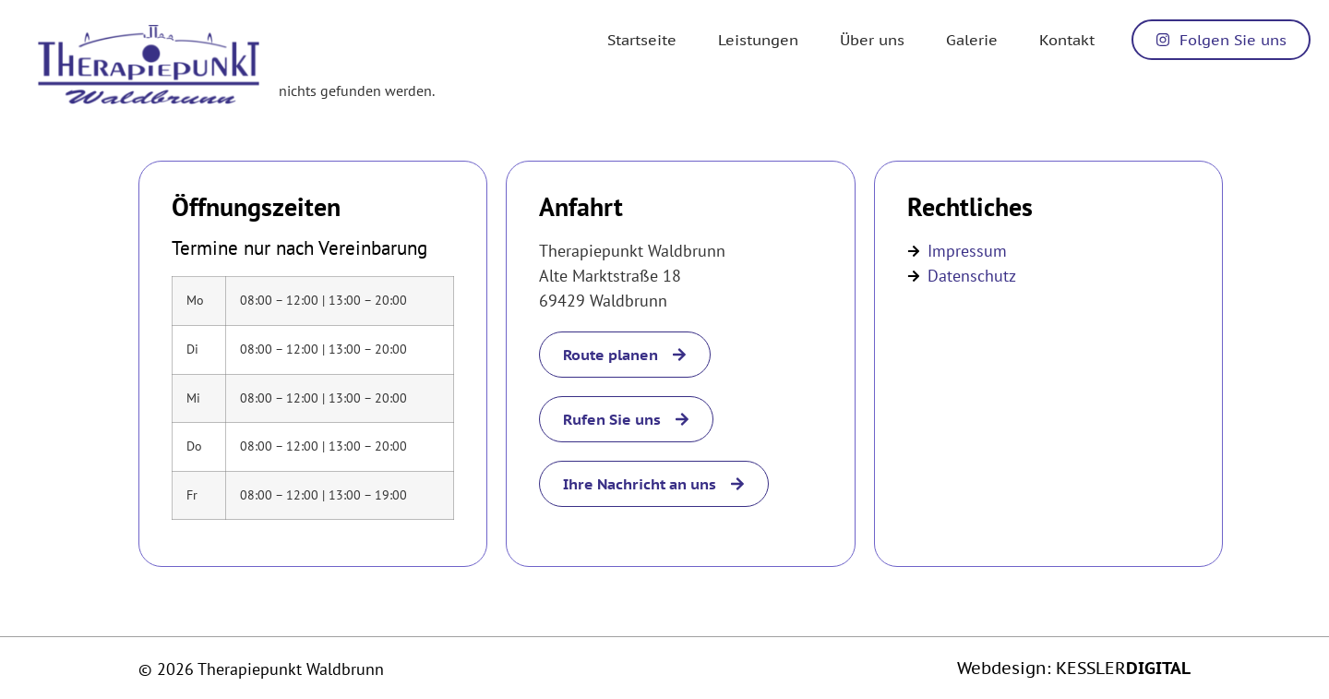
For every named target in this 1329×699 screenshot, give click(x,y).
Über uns (872, 39)
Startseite (641, 39)
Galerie (972, 39)
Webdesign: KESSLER (1074, 668)
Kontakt (1067, 39)
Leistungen (758, 39)
